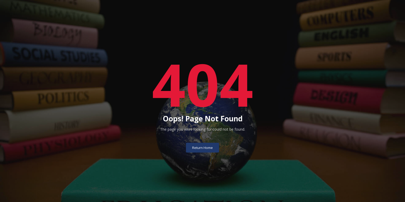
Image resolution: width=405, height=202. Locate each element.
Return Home (202, 139)
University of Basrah (203, 193)
